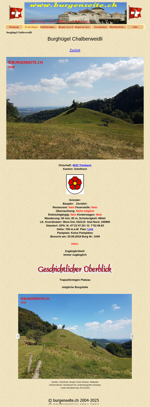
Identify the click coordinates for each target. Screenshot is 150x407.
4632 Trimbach (81, 165)
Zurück (75, 50)
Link (90, 229)
